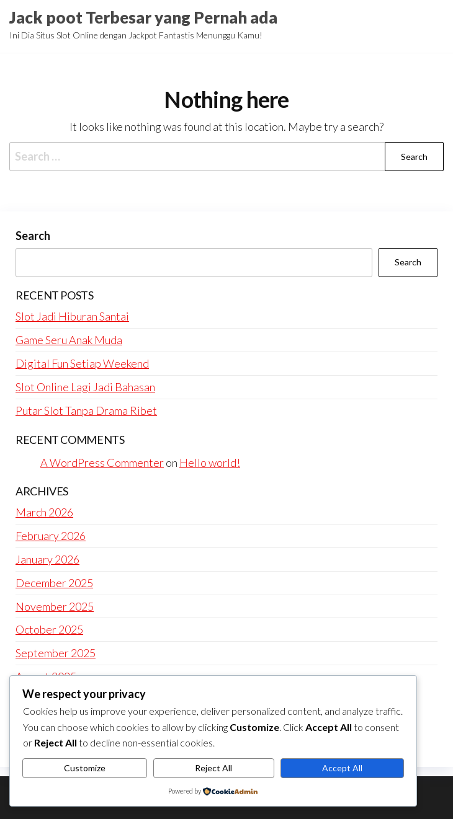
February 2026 (51, 535)
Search (33, 235)
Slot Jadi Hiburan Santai (72, 316)
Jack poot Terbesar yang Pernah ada (143, 17)
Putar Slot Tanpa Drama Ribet (86, 410)
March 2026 (44, 512)
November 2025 (55, 606)
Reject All (213, 768)
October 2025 (49, 629)
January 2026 (47, 559)
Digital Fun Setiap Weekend (82, 363)
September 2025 (56, 653)
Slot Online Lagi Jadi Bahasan (85, 387)
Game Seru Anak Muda (69, 340)
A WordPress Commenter (102, 462)
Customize (84, 768)
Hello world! (209, 462)
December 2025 (54, 583)
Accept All (342, 768)
